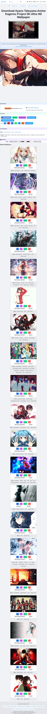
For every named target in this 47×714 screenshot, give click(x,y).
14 (25, 448)
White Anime (33, 170)
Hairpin (22, 225)
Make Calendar (31, 117)
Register (44, 1)
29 (25, 220)
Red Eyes (16, 197)
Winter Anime (23, 566)
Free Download (6, 117)
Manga (21, 134)
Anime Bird (32, 284)
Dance (18, 134)
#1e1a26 (28, 141)
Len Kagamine (33, 134)
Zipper (25, 480)
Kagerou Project (18, 132)
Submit (31, 1)
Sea (29, 562)
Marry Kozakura (17, 170)
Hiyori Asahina (15, 564)
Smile (34, 480)
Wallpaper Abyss (14, 5)
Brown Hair (31, 225)
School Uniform (30, 282)
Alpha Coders (3, 1)
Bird (26, 282)
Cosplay (28, 134)
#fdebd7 (31, 141)
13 (25, 393)
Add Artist (8, 108)
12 (25, 556)
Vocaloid (12, 134)
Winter (17, 562)
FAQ (9, 706)
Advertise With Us (40, 706)
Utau (43, 134)
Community (36, 1)
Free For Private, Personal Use (33, 107)
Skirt (28, 480)
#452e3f (22, 141)
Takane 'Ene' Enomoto (26, 254)
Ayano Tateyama (7, 132)
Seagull (33, 562)
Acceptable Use (28, 706)
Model (24, 134)
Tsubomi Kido (30, 197)
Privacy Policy (13, 706)
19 (25, 277)
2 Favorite (22, 117)
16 (25, 332)
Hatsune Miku (7, 134)
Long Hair (24, 197)
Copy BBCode (29, 123)
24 (25, 191)
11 (25, 503)
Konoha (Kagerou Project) (17, 368)
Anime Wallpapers (22, 5)
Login (41, 1)
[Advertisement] (23, 94)
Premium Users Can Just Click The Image (23, 46)
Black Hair (26, 562)
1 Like (15, 117)
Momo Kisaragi (4, 136)
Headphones (21, 562)
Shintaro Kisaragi (39, 134)
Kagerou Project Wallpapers (33, 5)
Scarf (35, 225)
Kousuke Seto (25, 366)
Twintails (21, 480)
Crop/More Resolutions (7, 120)
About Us (4, 706)
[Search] (21, 2)
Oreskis (20, 108)
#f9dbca (25, 141)
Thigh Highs (17, 480)
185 (25, 165)
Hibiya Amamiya (18, 372)
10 (25, 475)
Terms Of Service (21, 706)
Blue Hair (20, 197)
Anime (12, 132)
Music (15, 134)
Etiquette (34, 706)
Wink (31, 480)
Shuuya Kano (22, 370)
